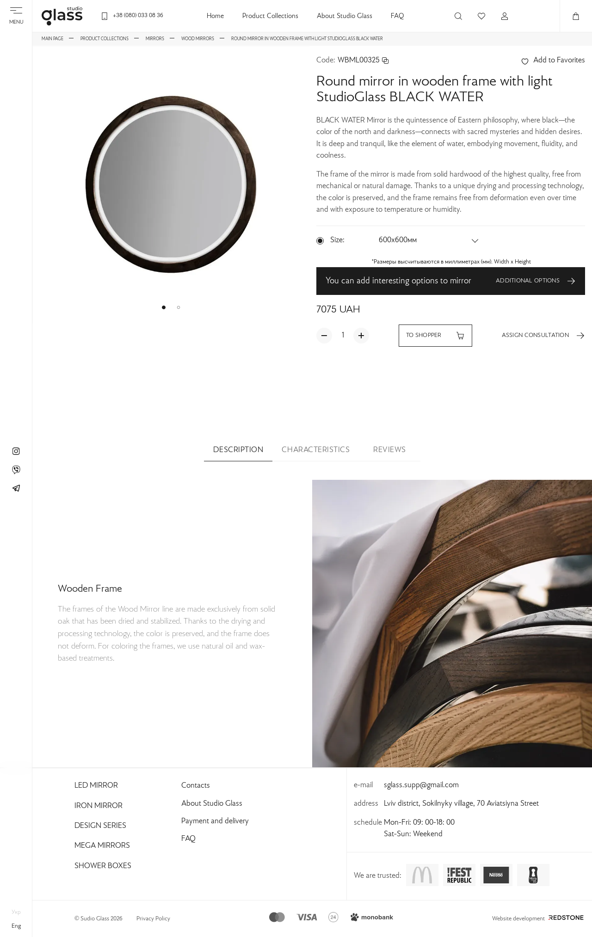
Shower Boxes (102, 866)
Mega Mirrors (102, 846)
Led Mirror (96, 786)
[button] (164, 307)
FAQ (397, 16)
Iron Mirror (98, 806)
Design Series (100, 826)
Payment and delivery (215, 821)
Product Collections (270, 16)
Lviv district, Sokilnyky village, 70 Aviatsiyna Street (461, 804)
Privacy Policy (153, 919)
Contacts (195, 786)
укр (16, 912)
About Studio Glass (344, 16)
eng (16, 926)
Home (215, 16)
